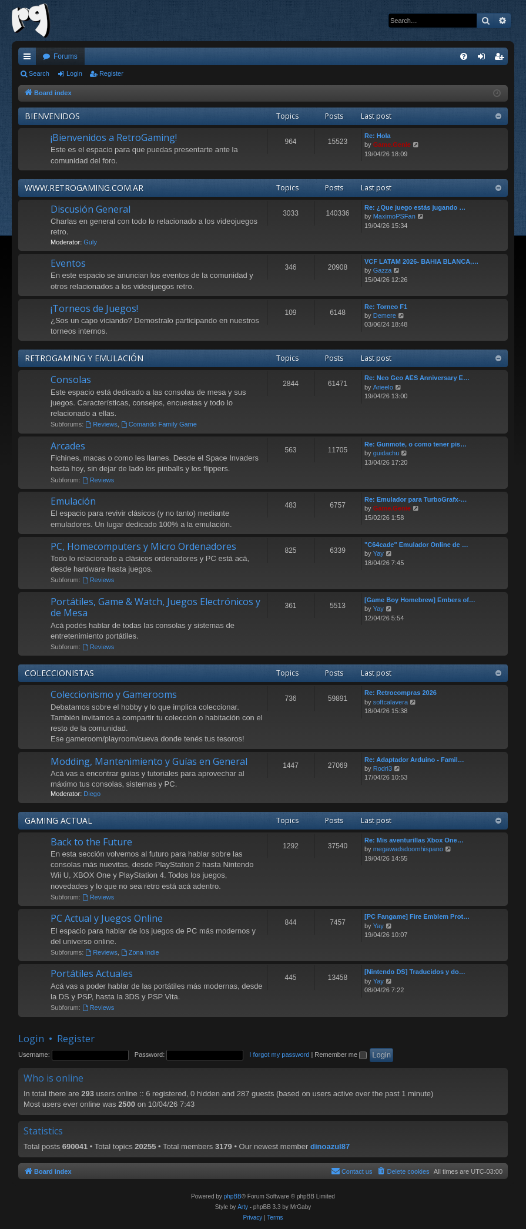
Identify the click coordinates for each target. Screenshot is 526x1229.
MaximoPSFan (394, 216)
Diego (91, 793)
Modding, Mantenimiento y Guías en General (149, 761)
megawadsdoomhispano (408, 848)
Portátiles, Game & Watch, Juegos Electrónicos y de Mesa (155, 607)
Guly (90, 242)
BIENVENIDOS (52, 116)
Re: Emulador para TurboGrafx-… (415, 499)
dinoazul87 (330, 1146)
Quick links (29, 58)
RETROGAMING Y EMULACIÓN (84, 358)
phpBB (233, 1196)
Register (111, 73)
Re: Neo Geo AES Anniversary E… (417, 377)
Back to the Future (91, 841)
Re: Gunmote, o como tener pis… (415, 444)
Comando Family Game (159, 424)
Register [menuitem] (501, 58)
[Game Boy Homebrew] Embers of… (419, 599)
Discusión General (90, 209)
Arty (242, 1207)
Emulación (73, 501)
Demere (384, 315)
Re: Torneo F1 (385, 306)
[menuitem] (464, 56)
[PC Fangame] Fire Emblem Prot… (417, 916)
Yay (378, 553)
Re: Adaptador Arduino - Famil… (414, 759)
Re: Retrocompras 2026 (400, 692)
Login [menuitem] (484, 58)
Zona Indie (140, 952)
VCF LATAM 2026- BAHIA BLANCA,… (421, 261)
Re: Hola (377, 135)
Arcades (68, 445)
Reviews (101, 424)
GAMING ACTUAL (58, 820)
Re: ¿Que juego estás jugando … (414, 207)
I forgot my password (279, 1054)
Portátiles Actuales (92, 973)
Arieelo (383, 387)
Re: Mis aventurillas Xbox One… (414, 840)
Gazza (382, 270)
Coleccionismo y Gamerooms (114, 694)
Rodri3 (382, 768)
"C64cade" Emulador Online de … (416, 544)
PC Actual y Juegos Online (107, 918)
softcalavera (390, 702)
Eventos (68, 263)
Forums (65, 56)
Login (74, 73)
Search (39, 73)
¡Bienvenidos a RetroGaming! (114, 137)
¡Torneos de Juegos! (94, 308)
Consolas (71, 379)
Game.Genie (392, 144)
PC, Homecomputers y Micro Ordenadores (143, 546)
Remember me (340, 1054)
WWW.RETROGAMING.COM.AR (84, 187)
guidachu (386, 452)
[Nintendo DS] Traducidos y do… (414, 971)
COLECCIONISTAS (59, 673)
